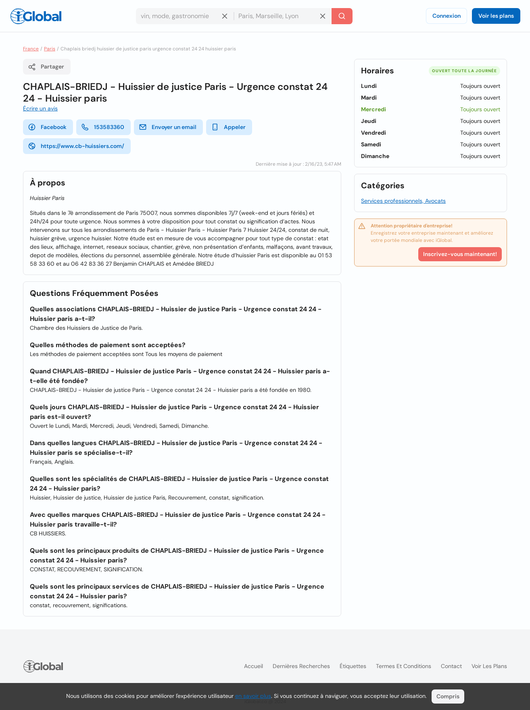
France (31, 49)
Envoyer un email (167, 127)
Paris (49, 49)
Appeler (228, 127)
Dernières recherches (301, 666)
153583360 (102, 127)
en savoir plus (253, 696)
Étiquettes (353, 666)
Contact (451, 666)
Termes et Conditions (403, 666)
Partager (46, 67)
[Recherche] (342, 16)
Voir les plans (496, 15)
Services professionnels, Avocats (403, 200)
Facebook (47, 127)
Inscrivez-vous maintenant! (460, 254)
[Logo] (36, 16)
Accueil (253, 666)
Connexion (446, 15)
